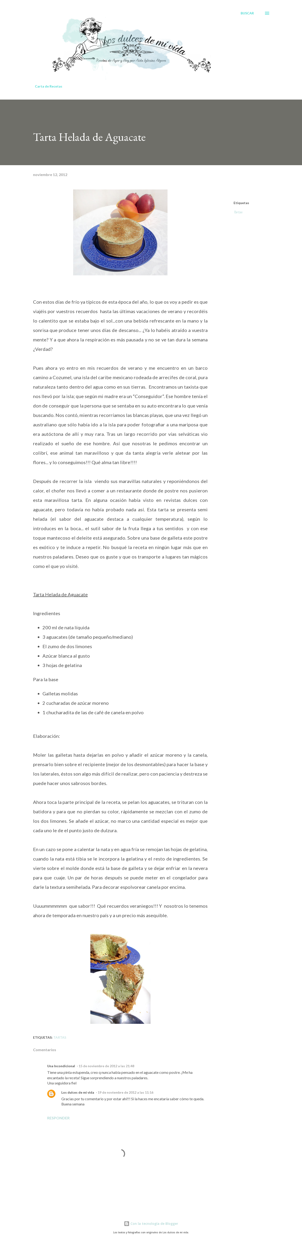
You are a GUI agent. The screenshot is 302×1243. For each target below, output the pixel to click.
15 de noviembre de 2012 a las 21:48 (106, 1066)
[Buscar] (247, 13)
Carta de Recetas (48, 86)
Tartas (238, 212)
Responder (58, 1118)
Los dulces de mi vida (77, 1092)
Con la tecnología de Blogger (151, 1223)
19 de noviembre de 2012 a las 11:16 (125, 1092)
